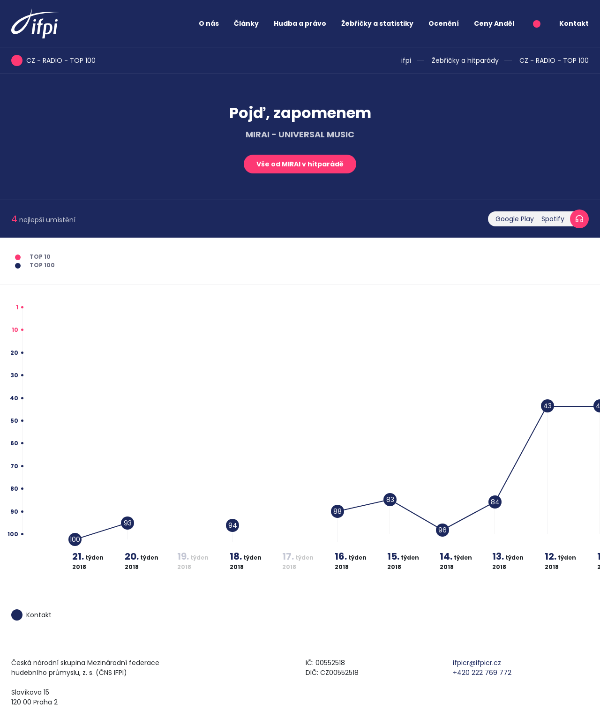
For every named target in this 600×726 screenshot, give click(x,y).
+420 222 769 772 (482, 672)
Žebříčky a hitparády (465, 60)
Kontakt (574, 23)
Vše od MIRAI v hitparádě (300, 164)
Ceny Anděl (494, 23)
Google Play (514, 219)
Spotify (552, 219)
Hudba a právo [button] (300, 23)
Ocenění (443, 23)
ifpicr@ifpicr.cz (477, 662)
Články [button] (246, 23)
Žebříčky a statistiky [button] (377, 23)
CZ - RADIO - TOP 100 (554, 60)
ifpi (406, 60)
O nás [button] (209, 23)
